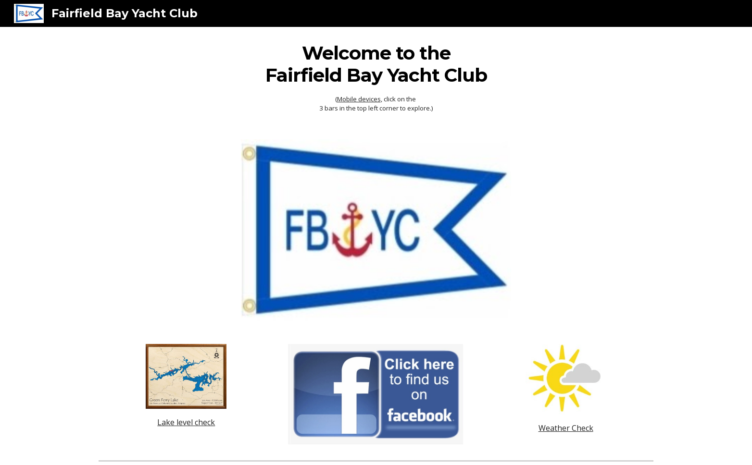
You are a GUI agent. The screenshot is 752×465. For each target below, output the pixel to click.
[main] (376, 77)
